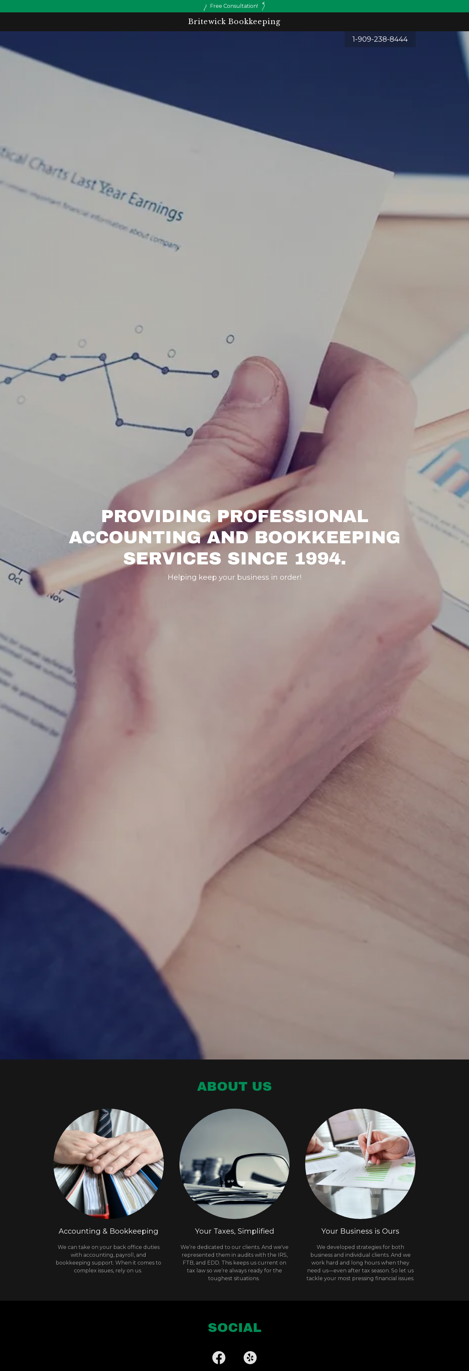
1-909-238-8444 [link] (380, 39)
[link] (234, 22)
